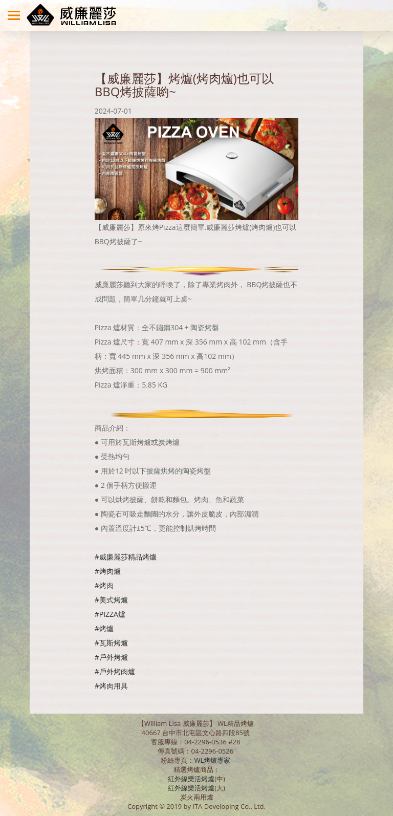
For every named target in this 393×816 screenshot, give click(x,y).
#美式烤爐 (111, 600)
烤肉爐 (110, 571)
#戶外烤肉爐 (115, 671)
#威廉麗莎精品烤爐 (126, 557)
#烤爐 (104, 628)
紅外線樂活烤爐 (191, 778)
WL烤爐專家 (213, 760)
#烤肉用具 (111, 686)
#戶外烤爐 (111, 657)
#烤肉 (104, 585)
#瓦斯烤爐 (111, 643)
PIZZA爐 (112, 614)
